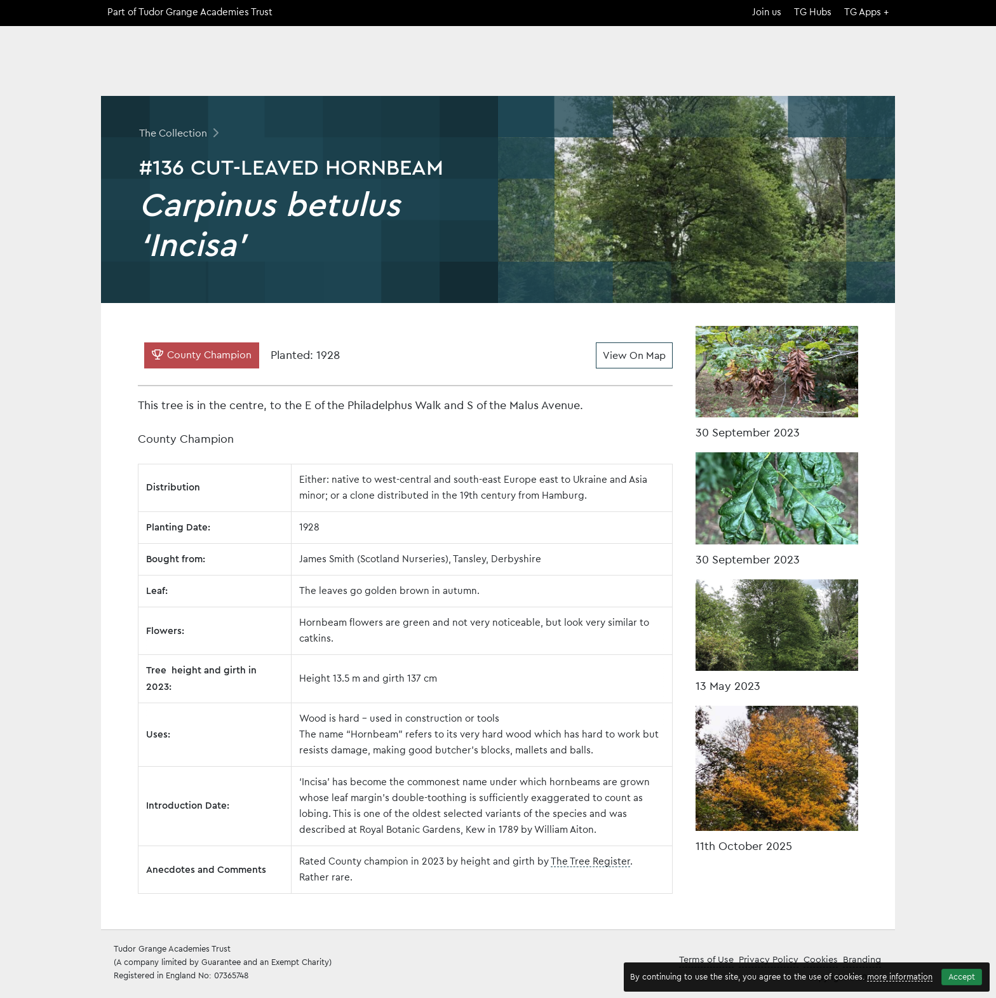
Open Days (801, 66)
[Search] (888, 45)
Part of (190, 12)
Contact (871, 66)
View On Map (634, 356)
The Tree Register (590, 862)
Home (637, 66)
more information (899, 977)
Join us (766, 12)
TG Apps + (866, 12)
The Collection (712, 66)
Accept (961, 977)
